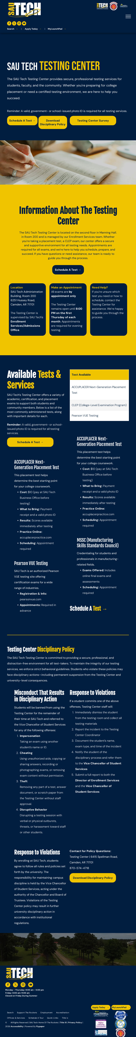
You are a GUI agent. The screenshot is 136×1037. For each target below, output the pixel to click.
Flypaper (40, 1026)
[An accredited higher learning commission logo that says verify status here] (101, 1024)
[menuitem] (10, 1012)
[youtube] (24, 23)
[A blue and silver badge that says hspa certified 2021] (121, 1015)
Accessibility (17, 1026)
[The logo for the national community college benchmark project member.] (101, 1032)
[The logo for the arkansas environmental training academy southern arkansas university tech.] (101, 1015)
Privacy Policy (75, 1022)
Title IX (63, 1022)
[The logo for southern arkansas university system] (121, 1024)
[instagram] (19, 23)
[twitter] (14, 23)
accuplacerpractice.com (36, 537)
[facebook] (9, 23)
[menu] (128, 16)
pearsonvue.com (30, 599)
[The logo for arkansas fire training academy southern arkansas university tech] (121, 1032)
